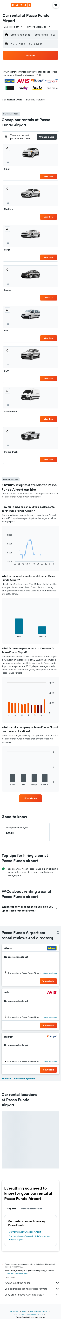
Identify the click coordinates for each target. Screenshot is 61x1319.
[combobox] (13, 26)
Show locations (50, 973)
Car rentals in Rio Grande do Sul (28, 1314)
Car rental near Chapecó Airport (25, 1231)
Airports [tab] (11, 1208)
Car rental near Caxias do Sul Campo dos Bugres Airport (29, 1238)
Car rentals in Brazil (38, 1311)
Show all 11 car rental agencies (18, 1078)
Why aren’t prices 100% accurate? (32, 1294)
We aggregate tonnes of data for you (32, 1289)
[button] (5, 5)
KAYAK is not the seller (32, 1283)
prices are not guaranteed (16, 1273)
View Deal (48, 176)
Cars (24, 1311)
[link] (30, 798)
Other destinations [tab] (31, 1208)
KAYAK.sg (14, 1311)
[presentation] (57, 932)
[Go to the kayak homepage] (21, 5)
